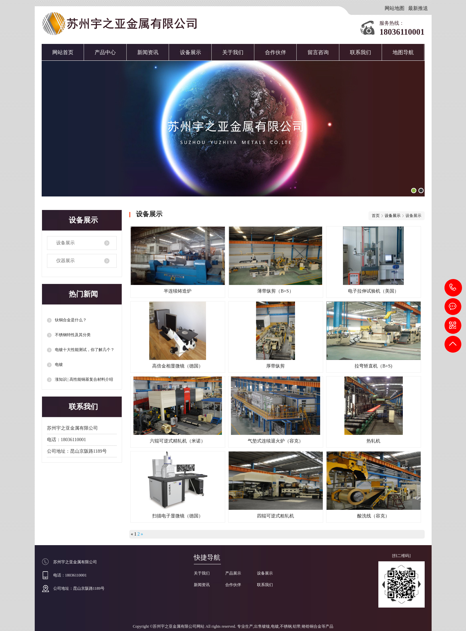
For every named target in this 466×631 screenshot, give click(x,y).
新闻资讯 (147, 52)
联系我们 (360, 52)
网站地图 (394, 8)
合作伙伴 (275, 52)
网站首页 (62, 52)
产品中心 (105, 52)
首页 (376, 215)
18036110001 (453, 287)
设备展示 (190, 52)
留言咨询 (318, 52)
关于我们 (232, 52)
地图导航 (403, 52)
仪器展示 (65, 260)
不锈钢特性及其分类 (73, 335)
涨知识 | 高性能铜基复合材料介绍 (84, 379)
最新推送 (418, 8)
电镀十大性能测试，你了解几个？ (84, 349)
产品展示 (233, 573)
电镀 (59, 364)
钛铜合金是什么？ (71, 320)
